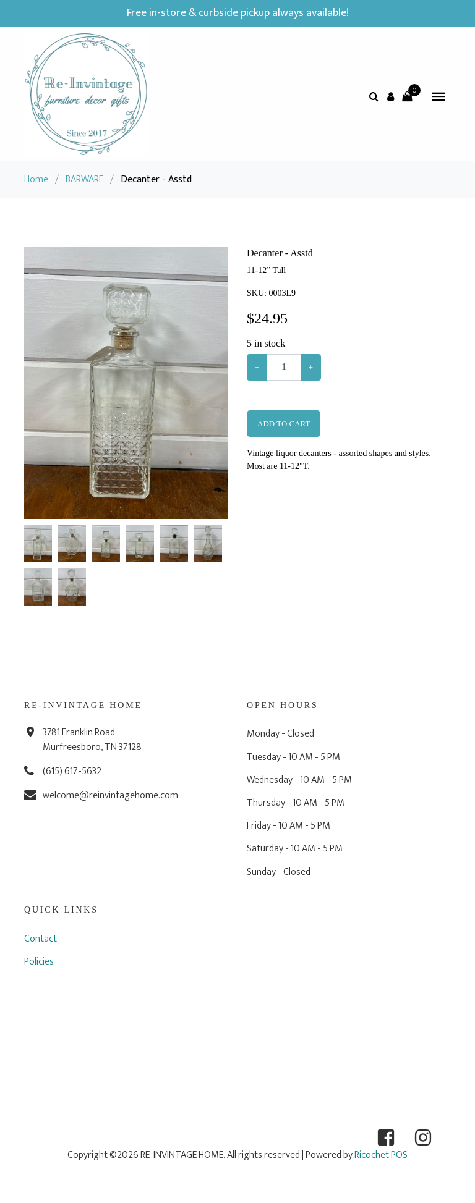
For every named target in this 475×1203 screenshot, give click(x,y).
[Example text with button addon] (284, 367)
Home (36, 179)
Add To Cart (283, 423)
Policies (39, 961)
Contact (40, 939)
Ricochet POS (381, 1155)
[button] (390, 96)
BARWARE (84, 179)
